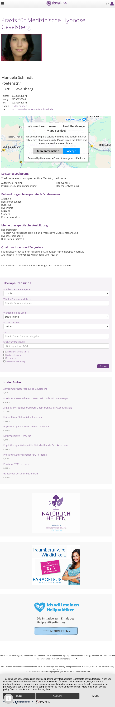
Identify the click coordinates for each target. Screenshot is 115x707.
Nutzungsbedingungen (57, 655)
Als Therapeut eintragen (11, 655)
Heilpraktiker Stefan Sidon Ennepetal (23, 417)
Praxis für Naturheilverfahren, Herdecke (25, 454)
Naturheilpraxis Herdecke (17, 435)
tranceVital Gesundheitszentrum (20, 473)
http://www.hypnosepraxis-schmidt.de (32, 109)
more (95, 695)
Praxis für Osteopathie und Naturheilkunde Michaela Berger (36, 398)
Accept (71, 151)
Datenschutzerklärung (80, 655)
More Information (48, 151)
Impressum (97, 655)
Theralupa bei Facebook (34, 655)
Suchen (103, 366)
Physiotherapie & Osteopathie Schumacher (26, 426)
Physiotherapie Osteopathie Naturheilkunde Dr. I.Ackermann (36, 445)
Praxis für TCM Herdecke (16, 464)
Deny (19, 695)
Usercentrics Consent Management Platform (62, 158)
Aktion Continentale (61, 658)
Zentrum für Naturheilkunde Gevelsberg (25, 388)
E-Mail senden (19, 105)
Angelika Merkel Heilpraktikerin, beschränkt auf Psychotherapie (37, 407)
